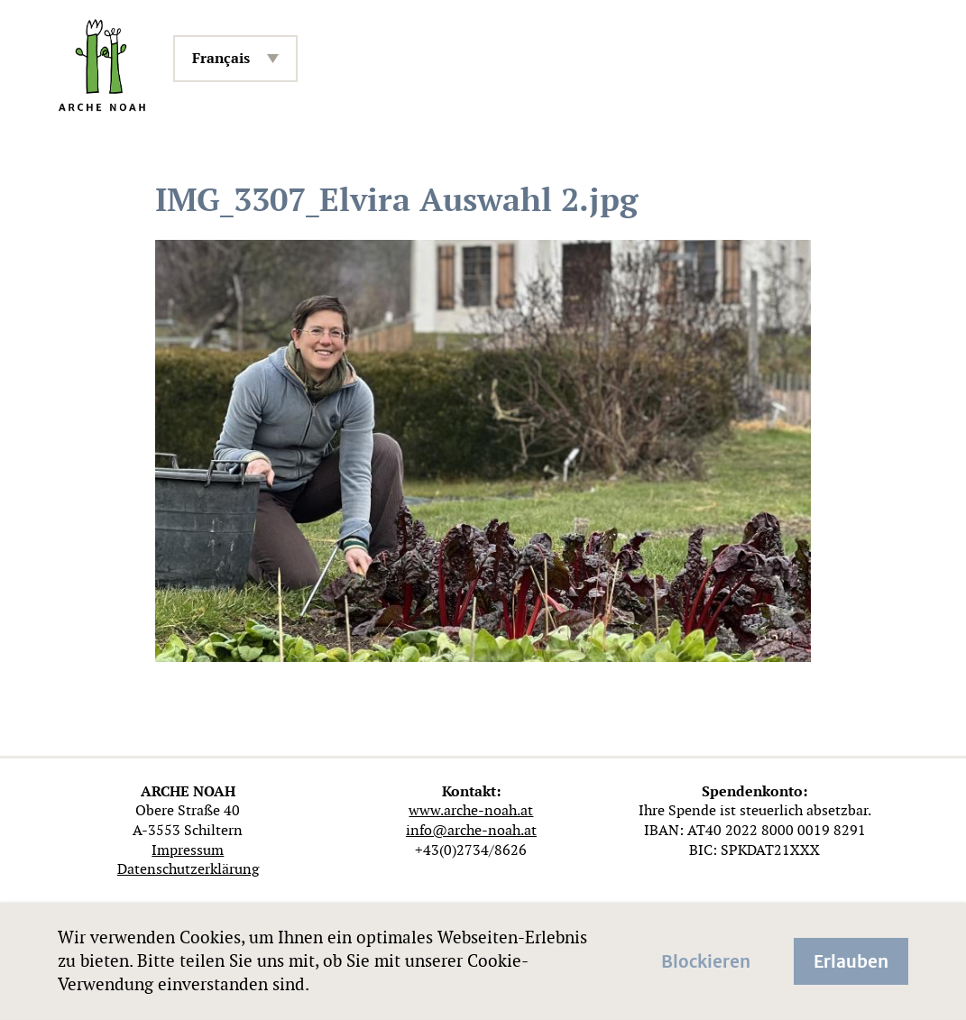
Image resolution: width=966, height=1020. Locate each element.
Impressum (188, 850)
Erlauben (851, 959)
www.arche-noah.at (471, 810)
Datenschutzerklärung (188, 868)
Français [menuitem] (221, 58)
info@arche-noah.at (471, 830)
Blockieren (705, 959)
